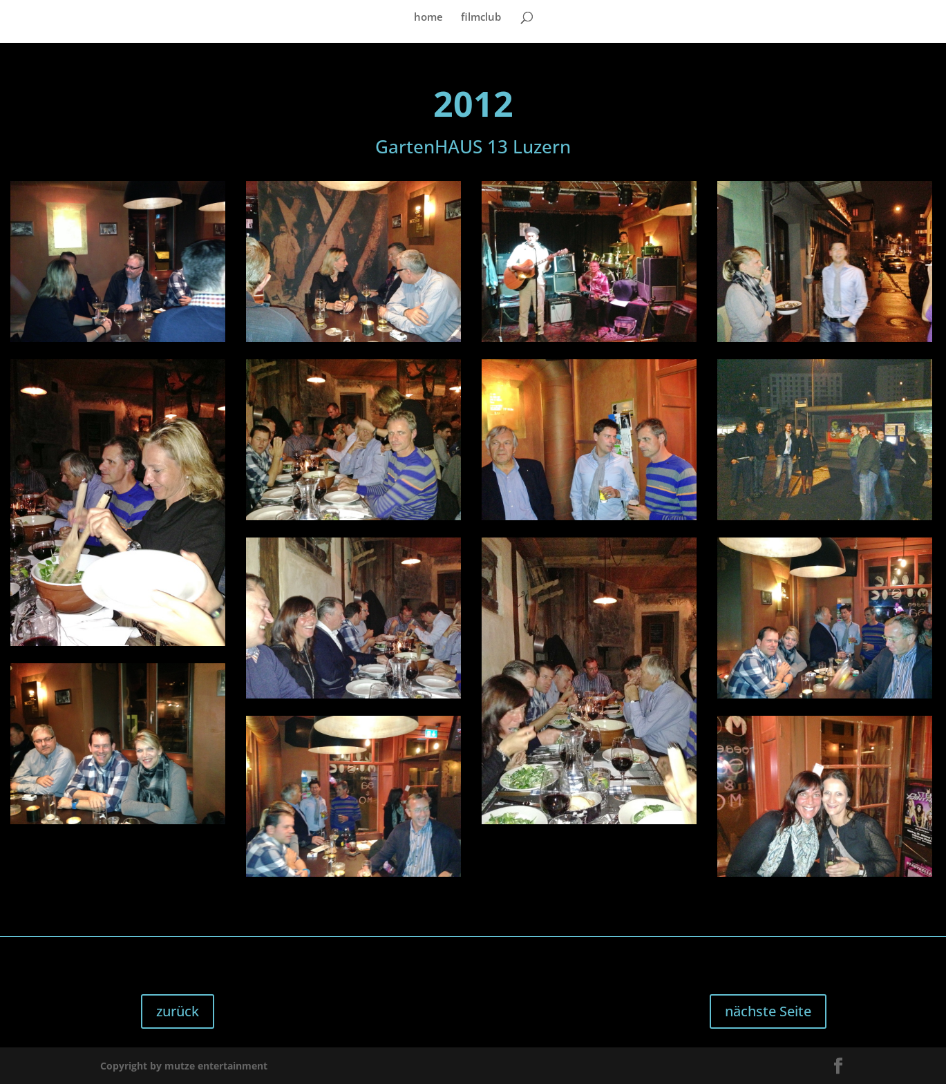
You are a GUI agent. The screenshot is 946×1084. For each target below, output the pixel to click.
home (428, 17)
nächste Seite (768, 1011)
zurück (177, 1011)
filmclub (481, 17)
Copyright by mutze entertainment (183, 1065)
